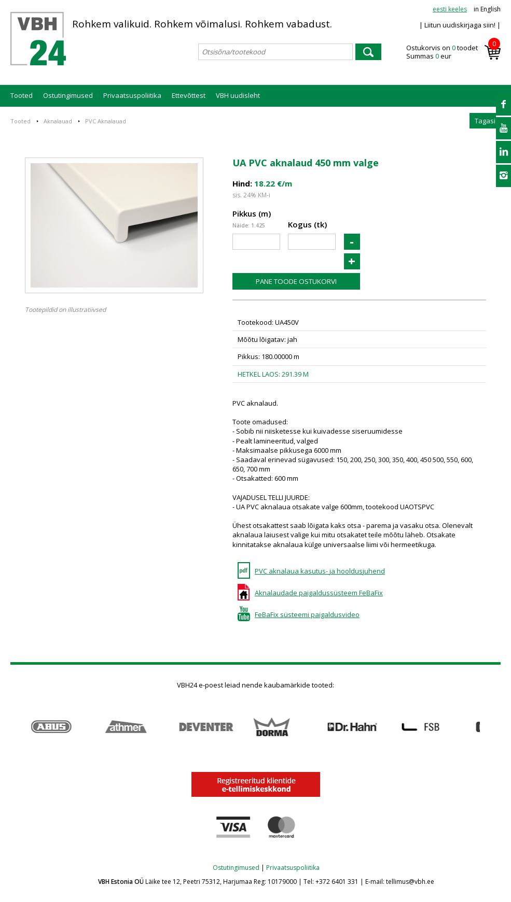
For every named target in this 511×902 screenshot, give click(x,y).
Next (495, 727)
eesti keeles (450, 9)
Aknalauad (58, 121)
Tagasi (485, 120)
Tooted (21, 95)
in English (487, 9)
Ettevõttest (188, 95)
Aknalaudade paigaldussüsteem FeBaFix (319, 592)
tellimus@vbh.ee (410, 881)
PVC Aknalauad (105, 121)
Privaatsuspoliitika (132, 95)
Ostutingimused (68, 95)
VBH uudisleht (238, 95)
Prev (15, 727)
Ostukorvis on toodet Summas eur (453, 52)
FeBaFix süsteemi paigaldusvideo (307, 614)
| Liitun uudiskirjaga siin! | (460, 25)
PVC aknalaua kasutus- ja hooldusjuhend (320, 571)
